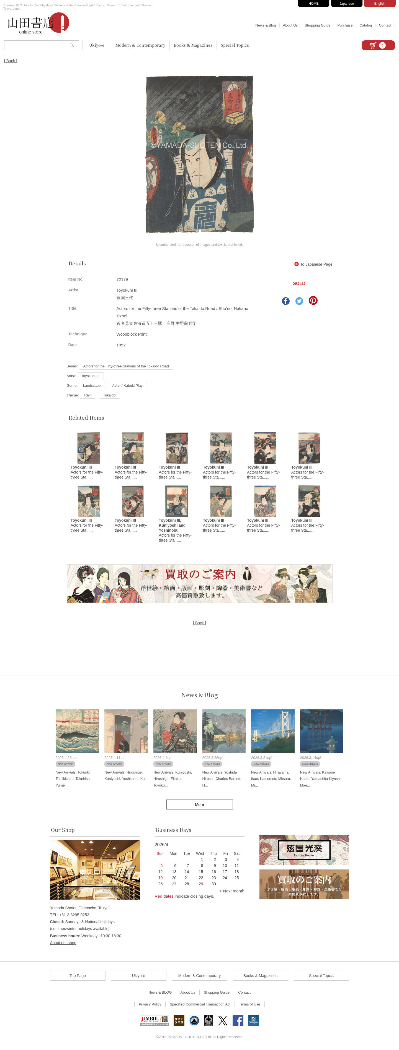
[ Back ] (10, 61)
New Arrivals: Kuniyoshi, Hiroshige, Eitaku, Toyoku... (172, 778)
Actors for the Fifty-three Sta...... (87, 472)
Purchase (344, 25)
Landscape (92, 385)
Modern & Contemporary (140, 45)
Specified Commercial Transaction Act (200, 1004)
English (379, 4)
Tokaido (109, 395)
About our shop (63, 943)
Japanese (346, 4)
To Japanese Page (313, 264)
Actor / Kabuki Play (127, 385)
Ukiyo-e (96, 45)
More (199, 804)
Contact (385, 25)
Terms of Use (249, 1004)
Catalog (365, 25)
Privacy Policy (150, 1004)
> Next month (232, 891)
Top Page (77, 975)
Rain (88, 395)
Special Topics (235, 45)
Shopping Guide (317, 25)
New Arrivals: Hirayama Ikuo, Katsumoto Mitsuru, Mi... (271, 778)
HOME (314, 4)
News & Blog (265, 25)
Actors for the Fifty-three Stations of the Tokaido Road (126, 366)
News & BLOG (160, 992)
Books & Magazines (193, 45)
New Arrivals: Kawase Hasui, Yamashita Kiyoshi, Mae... (321, 778)
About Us (290, 25)
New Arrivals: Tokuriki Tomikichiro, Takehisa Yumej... (73, 778)
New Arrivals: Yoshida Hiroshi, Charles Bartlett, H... (221, 778)
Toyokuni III (90, 376)
